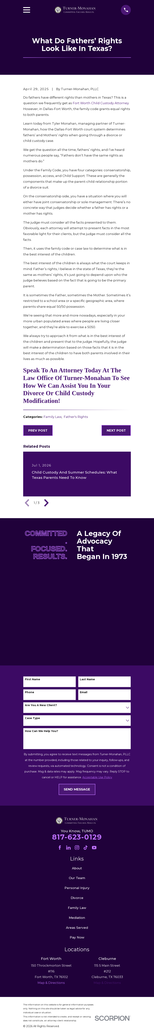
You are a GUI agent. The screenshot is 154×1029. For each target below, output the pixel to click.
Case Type (32, 718)
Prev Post (37, 430)
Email (83, 692)
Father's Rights (76, 417)
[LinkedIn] (68, 847)
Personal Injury (77, 888)
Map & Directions (107, 983)
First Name (32, 679)
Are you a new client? (41, 705)
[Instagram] (77, 847)
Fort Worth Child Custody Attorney (101, 103)
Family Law (52, 417)
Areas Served (77, 927)
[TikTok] (85, 847)
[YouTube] (94, 847)
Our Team (77, 878)
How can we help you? (41, 731)
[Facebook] (60, 847)
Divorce (77, 898)
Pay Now (77, 937)
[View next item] (46, 503)
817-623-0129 (77, 837)
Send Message (77, 789)
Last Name (87, 679)
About (77, 868)
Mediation (77, 918)
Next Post (116, 430)
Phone (29, 692)
